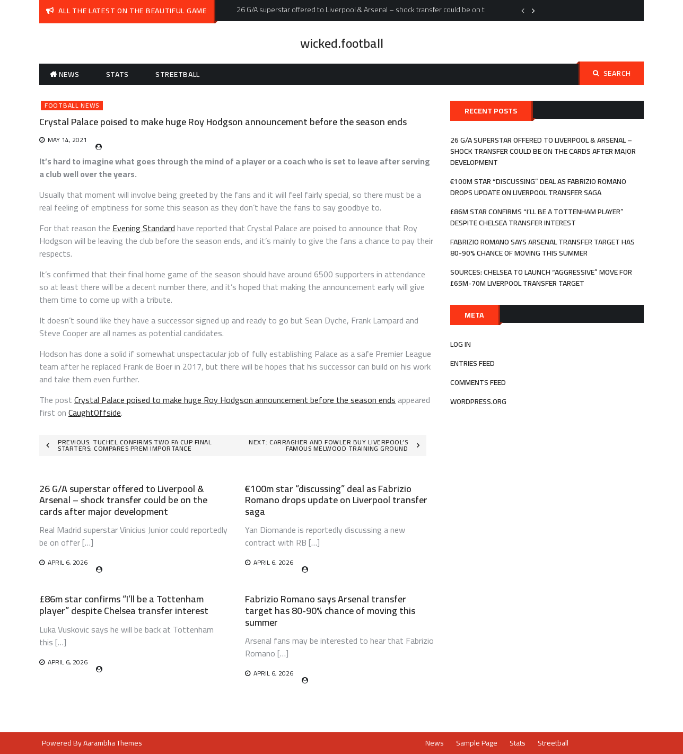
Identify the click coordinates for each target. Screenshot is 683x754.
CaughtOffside (94, 412)
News (69, 74)
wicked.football (341, 43)
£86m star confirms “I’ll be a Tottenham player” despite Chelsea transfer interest (123, 604)
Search (612, 73)
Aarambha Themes (112, 743)
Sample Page (476, 743)
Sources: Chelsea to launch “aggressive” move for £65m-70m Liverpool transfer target (541, 277)
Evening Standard (143, 228)
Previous (522, 10)
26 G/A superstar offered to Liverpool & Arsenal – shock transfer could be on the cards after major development (123, 500)
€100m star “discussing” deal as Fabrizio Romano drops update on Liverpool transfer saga (336, 500)
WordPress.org (478, 401)
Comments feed (478, 382)
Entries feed (472, 363)
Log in (460, 344)
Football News (72, 105)
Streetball (177, 74)
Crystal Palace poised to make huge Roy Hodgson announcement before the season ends (235, 400)
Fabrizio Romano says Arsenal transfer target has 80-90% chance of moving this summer (330, 610)
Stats (117, 74)
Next (533, 10)
